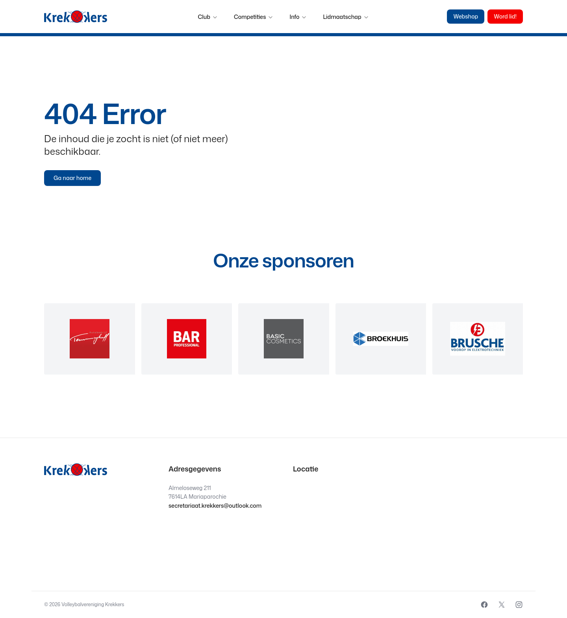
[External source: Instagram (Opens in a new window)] (519, 605)
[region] (283, 339)
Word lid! (505, 16)
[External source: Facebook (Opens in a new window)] (484, 605)
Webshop (465, 16)
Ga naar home (72, 178)
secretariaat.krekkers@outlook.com (215, 505)
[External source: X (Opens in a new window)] (502, 605)
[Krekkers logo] (75, 16)
